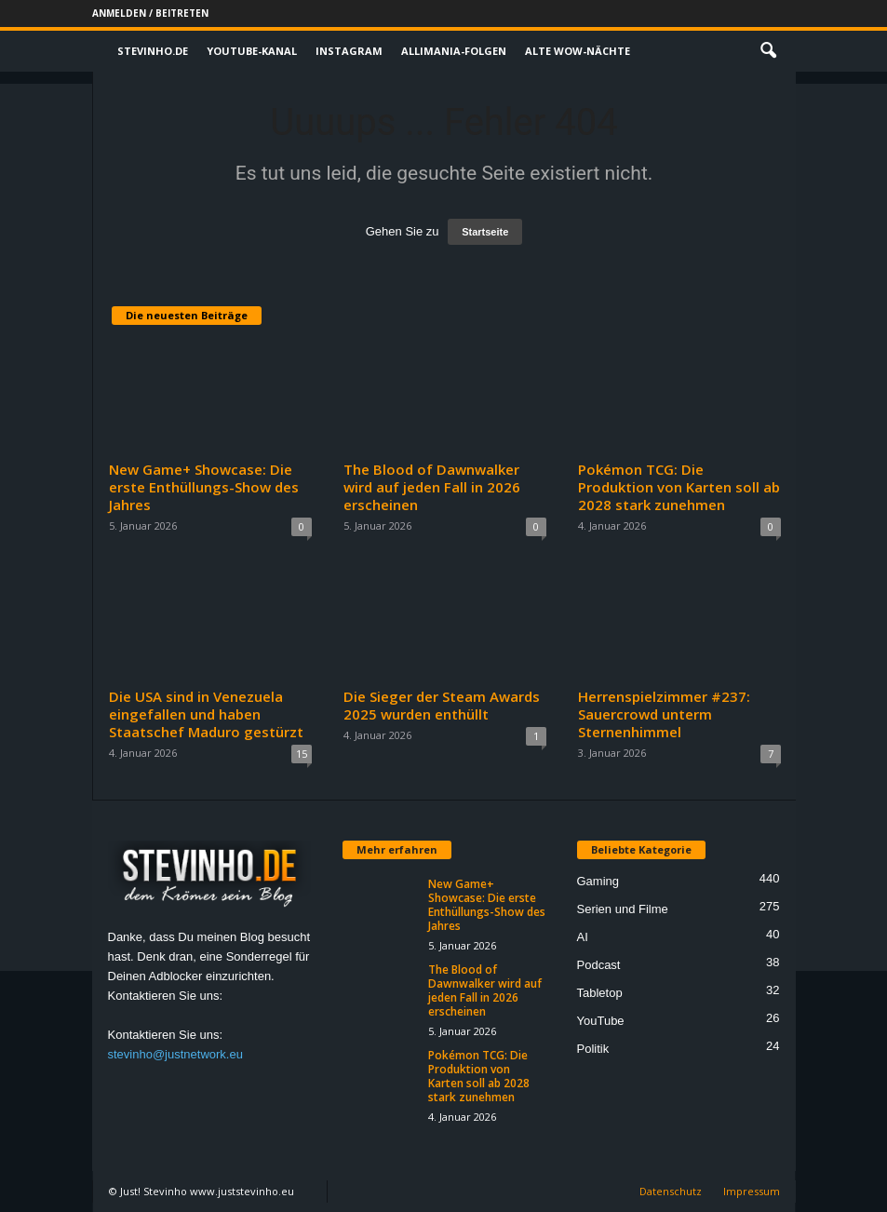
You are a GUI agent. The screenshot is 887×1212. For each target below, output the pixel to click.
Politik (593, 1049)
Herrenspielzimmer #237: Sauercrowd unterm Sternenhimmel (664, 714)
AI (582, 937)
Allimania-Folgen (453, 51)
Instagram (349, 51)
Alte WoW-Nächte (577, 51)
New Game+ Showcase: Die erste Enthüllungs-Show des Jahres (204, 487)
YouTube (601, 1021)
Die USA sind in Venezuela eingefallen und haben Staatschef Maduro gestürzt (206, 714)
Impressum (751, 1191)
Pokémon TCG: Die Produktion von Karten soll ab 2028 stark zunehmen (679, 487)
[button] (767, 51)
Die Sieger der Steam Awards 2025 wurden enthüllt (441, 705)
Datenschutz (670, 1191)
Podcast (599, 965)
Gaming (598, 881)
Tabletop (600, 993)
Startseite (485, 231)
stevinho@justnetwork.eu (175, 1054)
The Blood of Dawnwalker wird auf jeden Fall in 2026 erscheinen (431, 487)
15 (301, 754)
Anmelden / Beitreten (150, 13)
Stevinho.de (152, 51)
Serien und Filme (622, 909)
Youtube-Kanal (252, 51)
